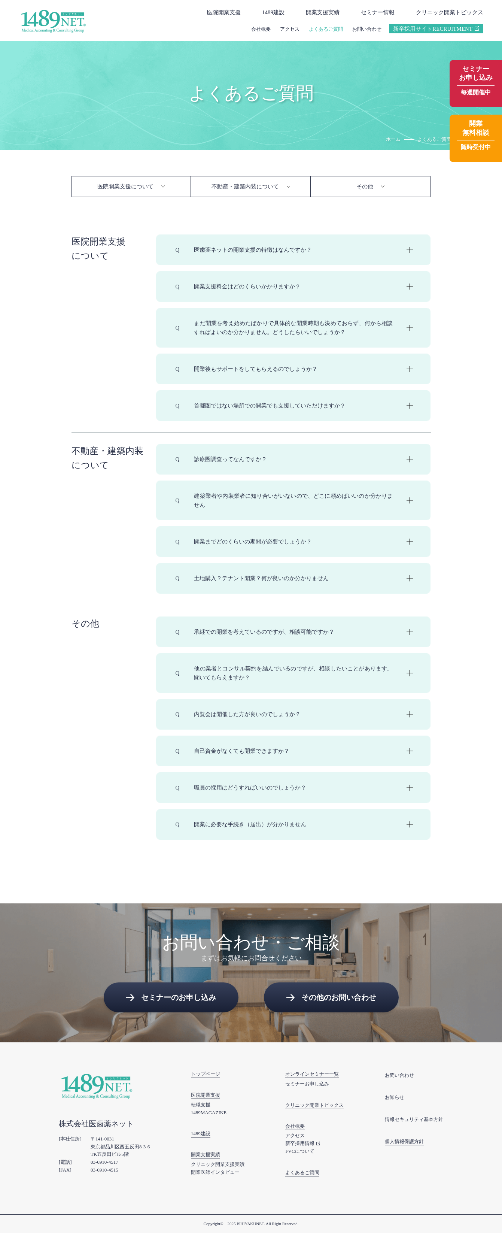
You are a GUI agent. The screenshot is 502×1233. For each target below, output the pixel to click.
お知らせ (394, 1097)
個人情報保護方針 (404, 1141)
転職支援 (200, 1105)
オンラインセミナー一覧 (312, 1074)
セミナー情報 (378, 12)
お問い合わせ (366, 29)
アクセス (289, 29)
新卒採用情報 (299, 1143)
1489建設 (273, 12)
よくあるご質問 (326, 29)
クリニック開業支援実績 (217, 1164)
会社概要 (261, 29)
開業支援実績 (323, 12)
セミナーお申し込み (307, 1084)
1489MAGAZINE (208, 1112)
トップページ (205, 1074)
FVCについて (299, 1151)
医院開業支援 (224, 12)
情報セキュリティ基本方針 (414, 1119)
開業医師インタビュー (215, 1172)
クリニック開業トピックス (449, 12)
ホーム (393, 139)
